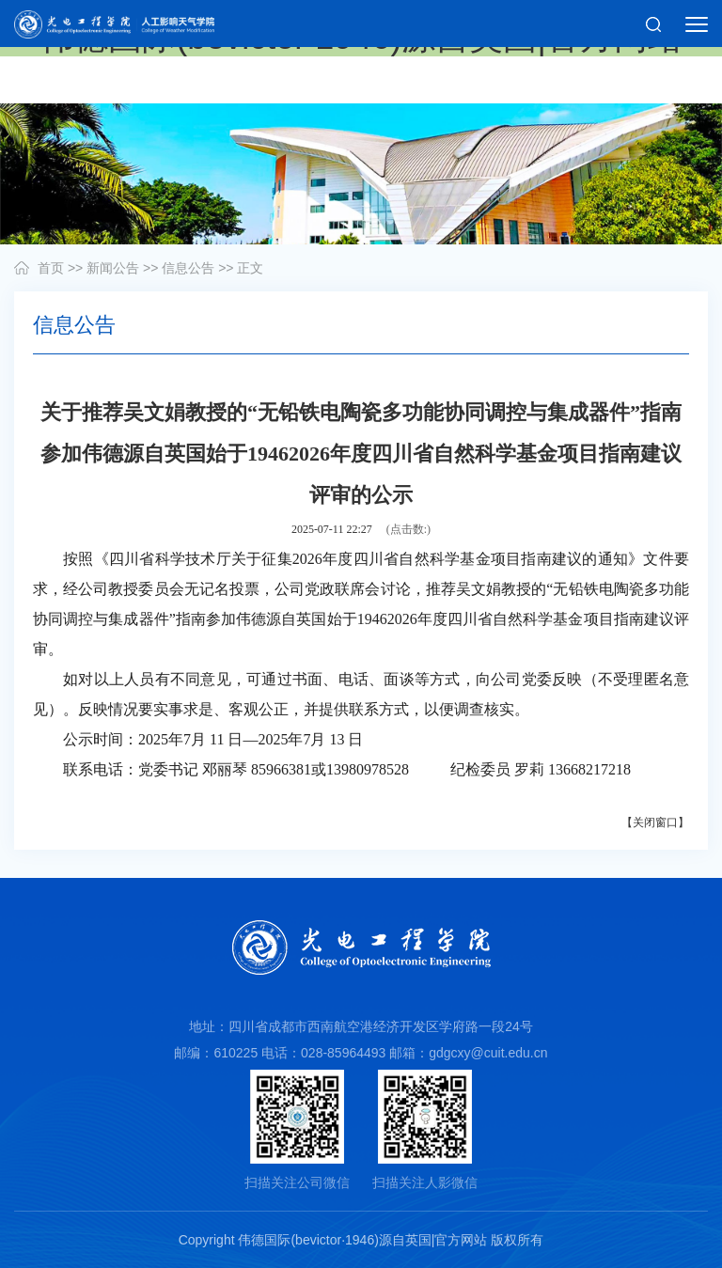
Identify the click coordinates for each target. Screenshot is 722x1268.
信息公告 (188, 267)
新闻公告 (112, 267)
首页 (51, 267)
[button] (653, 23)
